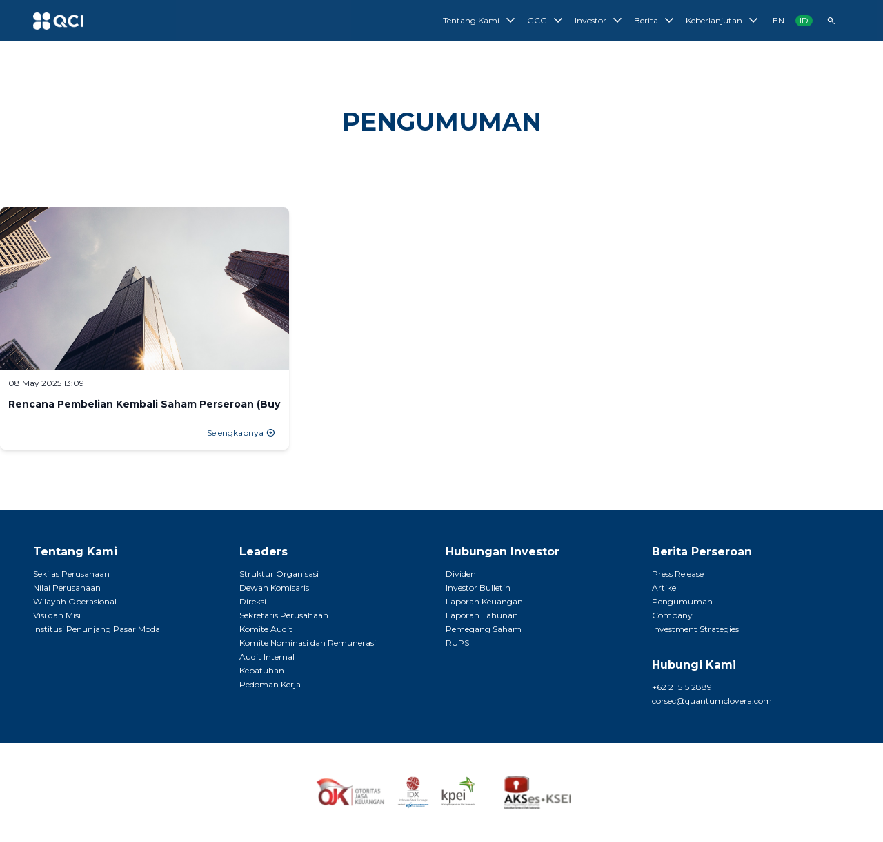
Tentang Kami (481, 20)
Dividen (461, 573)
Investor (600, 20)
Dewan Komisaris (274, 587)
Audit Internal (267, 656)
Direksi (252, 601)
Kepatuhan (261, 670)
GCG (546, 20)
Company (672, 615)
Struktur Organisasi (279, 573)
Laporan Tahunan (482, 615)
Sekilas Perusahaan (71, 573)
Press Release (678, 573)
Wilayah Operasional (75, 601)
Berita (655, 20)
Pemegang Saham (484, 629)
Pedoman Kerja (270, 684)
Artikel (665, 587)
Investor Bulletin (478, 587)
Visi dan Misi (57, 615)
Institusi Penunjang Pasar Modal (97, 629)
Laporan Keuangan (484, 601)
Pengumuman (682, 601)
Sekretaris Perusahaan (283, 615)
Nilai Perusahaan (67, 587)
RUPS (457, 643)
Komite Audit (265, 629)
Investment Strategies (695, 629)
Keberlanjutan (724, 20)
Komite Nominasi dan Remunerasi (307, 643)
